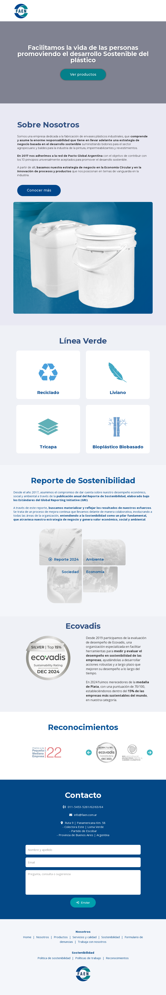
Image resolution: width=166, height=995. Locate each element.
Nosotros (42, 937)
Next (150, 752)
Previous (89, 752)
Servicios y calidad (85, 937)
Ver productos (83, 74)
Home (27, 937)
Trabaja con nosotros (92, 942)
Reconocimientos (117, 958)
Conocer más (39, 190)
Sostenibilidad (110, 937)
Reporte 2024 (64, 559)
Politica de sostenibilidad (54, 958)
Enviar (83, 902)
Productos (61, 937)
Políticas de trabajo (88, 958)
